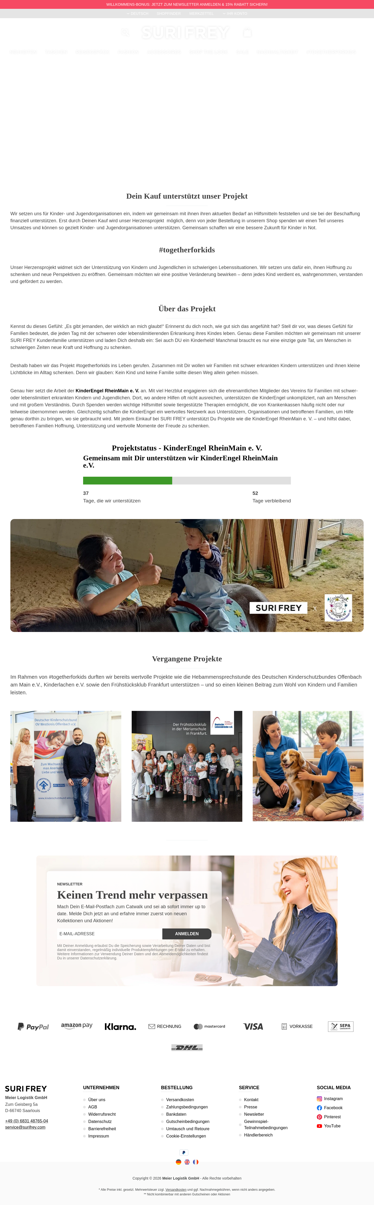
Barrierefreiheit (102, 1129)
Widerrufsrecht (102, 1114)
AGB (92, 1107)
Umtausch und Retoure (188, 1129)
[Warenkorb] (248, 32)
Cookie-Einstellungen (186, 1136)
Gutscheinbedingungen (188, 1121)
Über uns (96, 1100)
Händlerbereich (258, 1135)
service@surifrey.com (25, 1127)
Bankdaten (176, 1114)
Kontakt (251, 1100)
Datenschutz (100, 1121)
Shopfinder (169, 13)
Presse (250, 1107)
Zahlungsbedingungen (187, 1107)
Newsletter (254, 1114)
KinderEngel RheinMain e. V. (107, 390)
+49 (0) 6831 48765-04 (26, 1121)
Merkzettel (201, 13)
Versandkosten (180, 1100)
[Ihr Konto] (235, 13)
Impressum (98, 1136)
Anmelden (187, 934)
